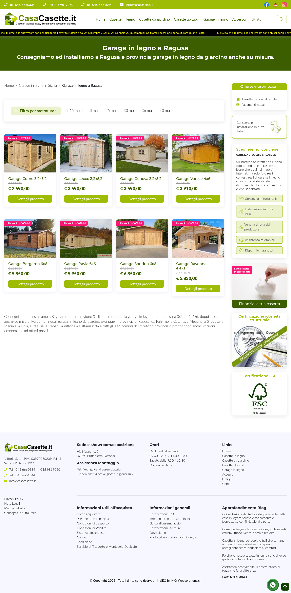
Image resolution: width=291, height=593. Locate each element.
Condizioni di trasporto (93, 523)
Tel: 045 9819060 (60, 4)
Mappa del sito (14, 508)
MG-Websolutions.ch (186, 580)
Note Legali (12, 503)
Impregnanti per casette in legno (172, 518)
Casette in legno (122, 19)
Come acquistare (88, 514)
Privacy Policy (13, 499)
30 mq (129, 110)
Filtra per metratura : (35, 110)
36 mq (147, 110)
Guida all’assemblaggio (165, 523)
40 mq (165, 110)
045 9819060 (50, 469)
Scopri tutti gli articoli (234, 576)
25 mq (111, 110)
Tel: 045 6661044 (99, 4)
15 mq (75, 110)
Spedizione (84, 542)
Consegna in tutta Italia (20, 513)
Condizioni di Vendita (91, 528)
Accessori (240, 19)
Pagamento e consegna (93, 518)
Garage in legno (215, 19)
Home (100, 19)
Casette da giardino (154, 19)
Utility (256, 19)
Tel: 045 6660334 (22, 4)
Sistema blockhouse (90, 532)
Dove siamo (158, 532)
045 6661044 (25, 475)
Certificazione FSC (162, 514)
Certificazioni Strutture (165, 528)
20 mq (93, 110)
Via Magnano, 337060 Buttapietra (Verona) (96, 453)
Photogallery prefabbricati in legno (173, 537)
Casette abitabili (186, 19)
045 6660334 (25, 469)
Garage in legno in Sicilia (38, 85)
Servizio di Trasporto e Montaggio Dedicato (107, 546)
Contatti (228, 483)
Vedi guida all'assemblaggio (101, 469)
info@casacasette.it (139, 4)
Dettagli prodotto (30, 199)
